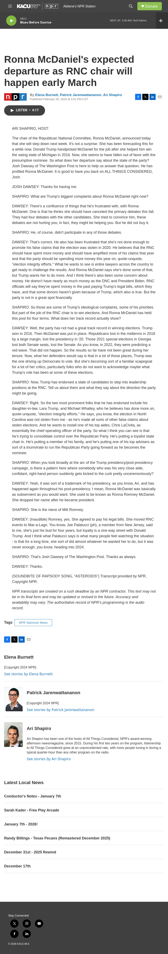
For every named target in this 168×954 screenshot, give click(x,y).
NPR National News (33, 622)
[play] (11, 20)
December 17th (17, 866)
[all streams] (162, 20)
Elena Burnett (46, 95)
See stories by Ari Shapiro (49, 758)
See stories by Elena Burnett (28, 673)
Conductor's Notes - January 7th (32, 796)
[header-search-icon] (131, 6)
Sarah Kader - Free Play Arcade (31, 810)
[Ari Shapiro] (13, 734)
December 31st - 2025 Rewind (30, 852)
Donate (151, 6)
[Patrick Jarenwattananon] (13, 699)
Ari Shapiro (112, 95)
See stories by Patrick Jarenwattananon (60, 709)
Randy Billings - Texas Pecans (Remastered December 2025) (57, 838)
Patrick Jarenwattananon (80, 95)
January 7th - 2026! (21, 824)
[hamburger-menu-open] (10, 6)
